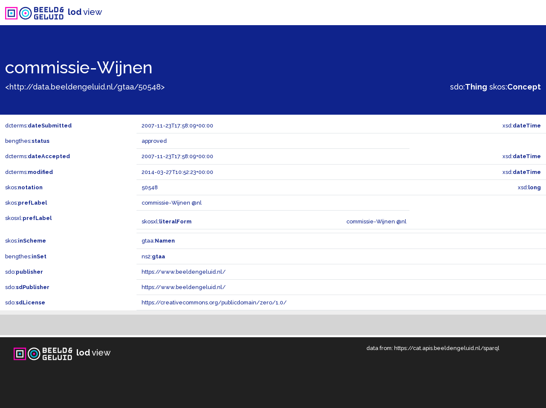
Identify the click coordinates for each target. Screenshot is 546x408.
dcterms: (38, 125)
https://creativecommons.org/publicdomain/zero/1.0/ (214, 302)
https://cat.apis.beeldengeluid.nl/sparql (447, 348)
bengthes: (27, 141)
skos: (515, 86)
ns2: (153, 256)
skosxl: (28, 218)
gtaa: (158, 240)
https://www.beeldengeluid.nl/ (184, 272)
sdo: (468, 86)
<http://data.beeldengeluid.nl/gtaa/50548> (85, 86)
